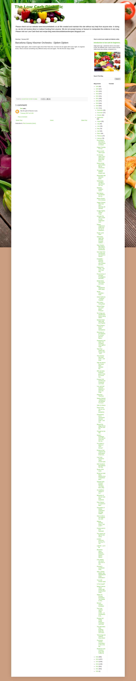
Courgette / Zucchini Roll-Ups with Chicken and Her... (101, 262)
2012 (97, 666)
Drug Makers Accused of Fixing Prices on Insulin (101, 143)
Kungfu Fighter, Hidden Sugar (101, 212)
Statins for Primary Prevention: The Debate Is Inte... (101, 597)
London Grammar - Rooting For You (101, 541)
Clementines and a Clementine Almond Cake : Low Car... (101, 418)
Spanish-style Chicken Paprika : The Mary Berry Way (100, 484)
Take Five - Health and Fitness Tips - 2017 (101, 351)
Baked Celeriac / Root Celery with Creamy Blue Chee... (101, 589)
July (98, 123)
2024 (97, 91)
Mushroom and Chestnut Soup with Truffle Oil (101, 651)
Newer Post (19, 120)
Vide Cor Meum (101, 405)
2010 (97, 671)
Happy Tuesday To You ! (101, 148)
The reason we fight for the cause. (101, 535)
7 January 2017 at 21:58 (26, 113)
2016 (97, 657)
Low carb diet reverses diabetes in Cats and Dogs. (100, 389)
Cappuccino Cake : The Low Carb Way (100, 269)
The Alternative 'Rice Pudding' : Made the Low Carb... (101, 629)
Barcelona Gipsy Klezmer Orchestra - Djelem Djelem (101, 553)
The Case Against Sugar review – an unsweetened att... (101, 612)
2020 (97, 101)
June (98, 126)
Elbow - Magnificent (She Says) (101, 288)
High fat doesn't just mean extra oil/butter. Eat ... (101, 365)
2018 (97, 105)
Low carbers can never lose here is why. (101, 562)
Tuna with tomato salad (101, 580)
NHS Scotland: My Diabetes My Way (101, 465)
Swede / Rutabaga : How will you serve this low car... (101, 438)
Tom (21, 108)
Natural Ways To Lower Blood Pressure (100, 308)
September (100, 117)
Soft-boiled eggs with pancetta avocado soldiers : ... (101, 240)
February (99, 136)
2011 (97, 669)
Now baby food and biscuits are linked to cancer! (101, 254)
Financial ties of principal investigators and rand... (101, 276)
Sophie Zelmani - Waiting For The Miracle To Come (101, 401)
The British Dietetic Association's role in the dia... (101, 643)
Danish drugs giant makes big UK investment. (101, 165)
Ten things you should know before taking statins (101, 315)
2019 (97, 103)
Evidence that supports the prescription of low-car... (101, 453)
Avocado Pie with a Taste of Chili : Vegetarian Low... (101, 219)
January (99, 138)
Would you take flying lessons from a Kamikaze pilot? (101, 476)
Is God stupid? (101, 584)
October (99, 115)
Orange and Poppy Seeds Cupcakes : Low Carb (101, 621)
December (100, 110)
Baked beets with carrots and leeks (101, 282)
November (100, 112)
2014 (97, 661)
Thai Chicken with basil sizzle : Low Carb (101, 358)
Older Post (84, 120)
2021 (97, 98)
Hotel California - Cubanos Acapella (101, 298)
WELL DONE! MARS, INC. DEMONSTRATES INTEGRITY (101, 574)
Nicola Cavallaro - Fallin (100, 293)
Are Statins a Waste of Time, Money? (100, 446)
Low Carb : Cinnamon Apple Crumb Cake (101, 459)
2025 (97, 89)
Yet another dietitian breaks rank (101, 172)
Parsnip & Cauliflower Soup (101, 568)
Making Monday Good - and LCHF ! (101, 524)
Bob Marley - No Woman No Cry (101, 195)
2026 (97, 86)
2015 (97, 659)
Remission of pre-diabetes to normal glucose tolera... (101, 335)
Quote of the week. (100, 470)
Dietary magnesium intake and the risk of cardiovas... (101, 227)
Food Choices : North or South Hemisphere (101, 328)
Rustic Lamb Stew (100, 233)
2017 (97, 108)
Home (51, 120)
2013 (97, 664)
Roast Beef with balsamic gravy (101, 177)
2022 (97, 96)
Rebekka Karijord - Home (100, 189)
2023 (97, 93)
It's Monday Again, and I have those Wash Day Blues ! (101, 158)
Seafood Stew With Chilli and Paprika (101, 321)
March (99, 133)
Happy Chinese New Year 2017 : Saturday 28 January (101, 205)
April (98, 131)
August (99, 121)
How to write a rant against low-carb (101, 517)
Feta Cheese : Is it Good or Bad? (101, 504)
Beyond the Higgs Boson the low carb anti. (101, 427)
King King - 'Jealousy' (100, 395)
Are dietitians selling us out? (100, 491)
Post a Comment (22, 117)
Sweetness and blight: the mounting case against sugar (101, 343)
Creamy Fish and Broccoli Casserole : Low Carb (101, 382)
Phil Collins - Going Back (101, 303)
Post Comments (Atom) (29, 123)
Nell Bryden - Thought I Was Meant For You (101, 183)
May (98, 128)
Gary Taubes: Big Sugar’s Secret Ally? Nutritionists (101, 247)
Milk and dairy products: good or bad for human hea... (101, 374)
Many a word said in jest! (101, 151)
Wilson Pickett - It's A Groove (101, 199)
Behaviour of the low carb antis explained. (101, 498)
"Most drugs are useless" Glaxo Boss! (101, 636)
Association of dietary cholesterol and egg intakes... (101, 510)
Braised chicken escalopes (100, 604)
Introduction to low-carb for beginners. (107, 42)
